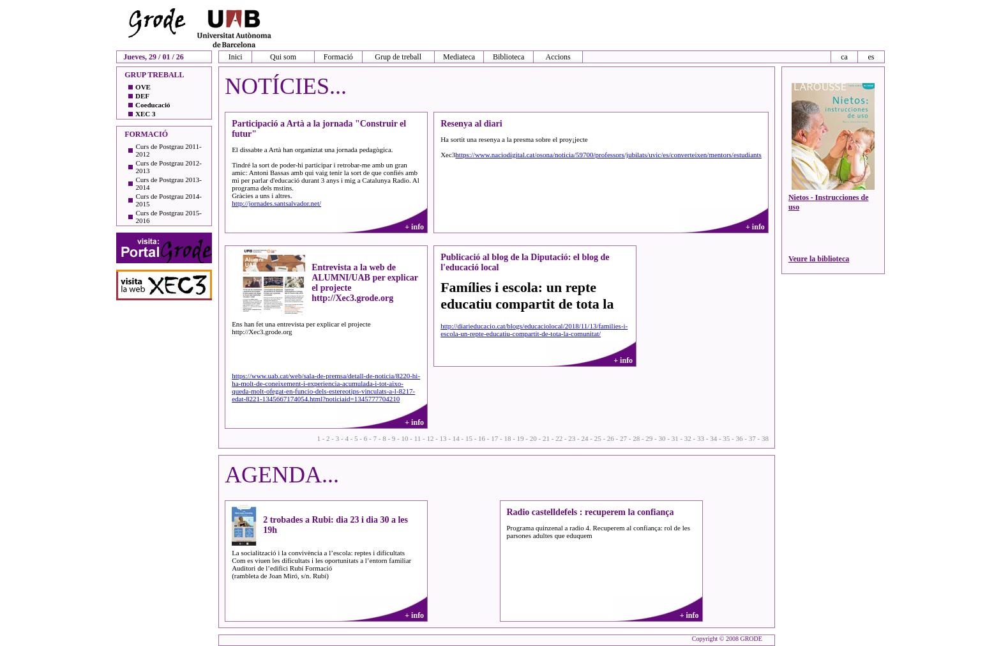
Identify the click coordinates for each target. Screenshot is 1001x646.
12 (429, 438)
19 (520, 438)
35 (726, 438)
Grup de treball (398, 56)
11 (417, 438)
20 (533, 438)
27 (623, 438)
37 (752, 438)
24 (584, 438)
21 (546, 438)
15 (468, 438)
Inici (236, 56)
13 (443, 438)
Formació (338, 56)
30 (662, 438)
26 (610, 438)
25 (597, 438)
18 (507, 438)
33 (700, 438)
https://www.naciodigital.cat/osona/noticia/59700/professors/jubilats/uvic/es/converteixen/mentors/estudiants (608, 154)
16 (481, 438)
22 (558, 438)
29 (648, 438)
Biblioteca (508, 56)
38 (765, 438)
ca (844, 56)
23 (571, 438)
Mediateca (459, 56)
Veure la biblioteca (818, 258)
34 (713, 438)
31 (675, 438)
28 (636, 438)
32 (687, 438)
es (871, 56)
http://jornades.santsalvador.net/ (276, 203)
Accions (557, 56)
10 (404, 438)
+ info (414, 226)
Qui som (283, 56)
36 (739, 438)
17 (494, 438)
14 (456, 438)
